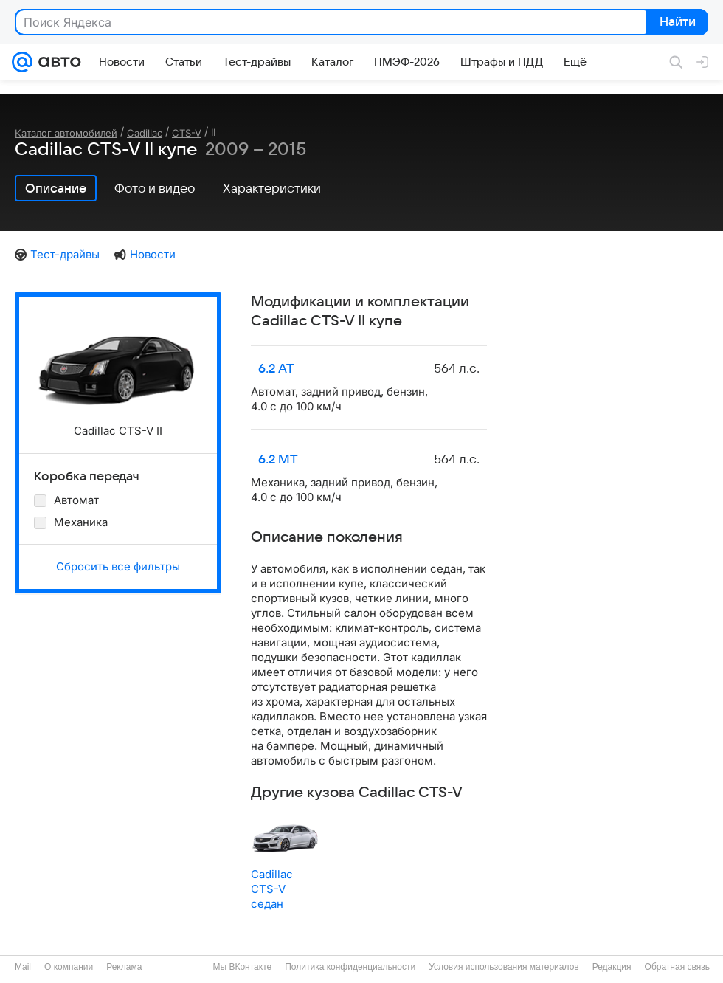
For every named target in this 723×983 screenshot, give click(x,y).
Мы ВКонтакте (241, 967)
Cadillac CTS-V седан (272, 889)
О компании (68, 967)
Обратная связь (677, 967)
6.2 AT (276, 369)
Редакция (612, 967)
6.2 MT (278, 459)
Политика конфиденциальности (350, 967)
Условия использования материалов (503, 967)
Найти (676, 23)
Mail (23, 967)
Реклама (124, 967)
